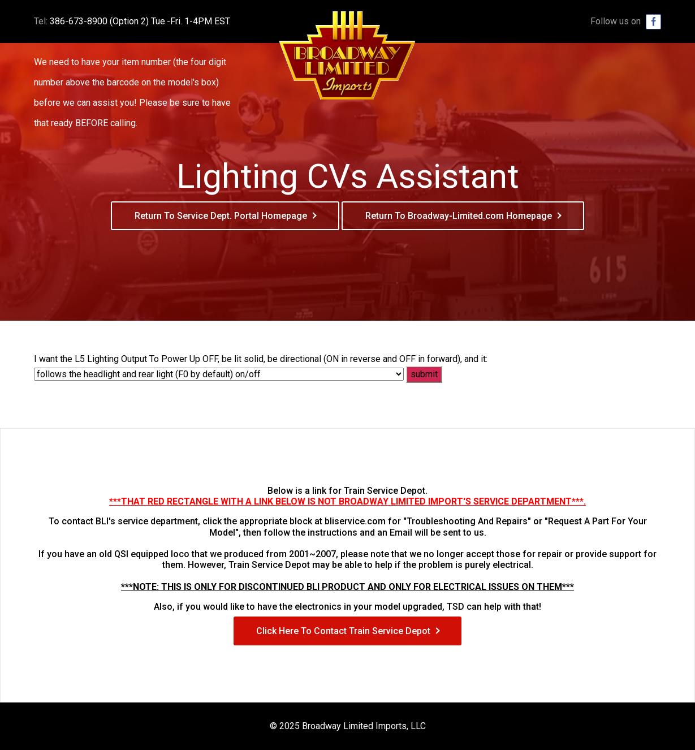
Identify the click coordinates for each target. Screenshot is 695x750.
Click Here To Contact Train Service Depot (343, 631)
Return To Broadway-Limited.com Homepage (458, 215)
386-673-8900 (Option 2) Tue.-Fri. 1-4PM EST (140, 21)
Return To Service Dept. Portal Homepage (221, 215)
